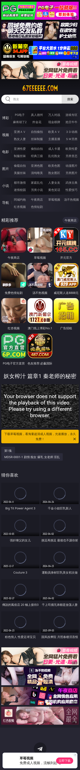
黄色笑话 (54, 190)
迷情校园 (20, 190)
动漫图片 (71, 166)
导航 (5, 202)
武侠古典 (71, 183)
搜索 (70, 99)
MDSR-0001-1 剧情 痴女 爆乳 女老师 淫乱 (32, 457)
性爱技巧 (71, 190)
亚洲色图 (37, 166)
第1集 (8, 451)
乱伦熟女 (54, 156)
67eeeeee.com (40, 88)
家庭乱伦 (37, 183)
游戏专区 (71, 115)
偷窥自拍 (20, 166)
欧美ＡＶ (54, 132)
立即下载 (65, 761)
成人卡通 (54, 149)
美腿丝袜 (20, 173)
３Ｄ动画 (71, 132)
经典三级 (37, 156)
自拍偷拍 (37, 132)
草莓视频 (54, 199)
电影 (5, 151)
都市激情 (20, 183)
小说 (5, 185)
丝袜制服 (37, 139)
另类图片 (71, 173)
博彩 (5, 117)
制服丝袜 (20, 156)
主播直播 (54, 139)
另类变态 (71, 156)
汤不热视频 (71, 199)
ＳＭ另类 (71, 139)
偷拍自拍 (37, 149)
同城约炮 (20, 199)
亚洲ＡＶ (20, 132)
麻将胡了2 (20, 122)
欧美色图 (54, 166)
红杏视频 (20, 207)
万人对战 (54, 115)
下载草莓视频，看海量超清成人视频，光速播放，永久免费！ (40, 437)
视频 (5, 134)
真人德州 (37, 115)
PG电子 (20, 115)
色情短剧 (37, 207)
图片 (5, 168)
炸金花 (36, 122)
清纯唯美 (37, 173)
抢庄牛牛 (71, 122)
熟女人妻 (20, 139)
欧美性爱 (71, 149)
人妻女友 (54, 183)
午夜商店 (37, 199)
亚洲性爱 (20, 149)
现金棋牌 (54, 122)
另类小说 (37, 190)
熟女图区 (54, 173)
